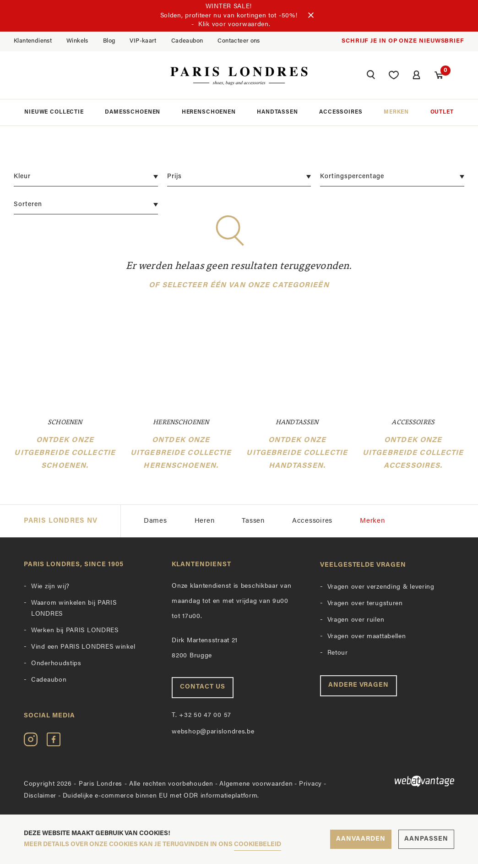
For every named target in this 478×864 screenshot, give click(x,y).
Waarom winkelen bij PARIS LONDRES (74, 609)
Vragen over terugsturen (365, 603)
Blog (109, 41)
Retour (337, 653)
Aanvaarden (361, 839)
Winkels (77, 41)
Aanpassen (426, 839)
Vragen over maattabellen (366, 636)
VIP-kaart (143, 41)
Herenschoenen (209, 112)
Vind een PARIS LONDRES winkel (83, 647)
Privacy (310, 784)
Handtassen (277, 112)
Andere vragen (358, 685)
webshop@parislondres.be (213, 731)
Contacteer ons (238, 41)
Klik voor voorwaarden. (234, 24)
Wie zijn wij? (50, 586)
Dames (155, 521)
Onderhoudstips (56, 663)
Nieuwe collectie (53, 112)
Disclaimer (40, 796)
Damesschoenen (132, 112)
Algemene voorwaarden (256, 784)
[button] (371, 76)
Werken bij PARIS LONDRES (75, 630)
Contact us (202, 687)
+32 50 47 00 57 (201, 715)
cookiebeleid (257, 844)
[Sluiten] (311, 15)
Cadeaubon (187, 41)
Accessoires (340, 112)
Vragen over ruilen (356, 620)
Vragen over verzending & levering (381, 587)
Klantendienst (33, 41)
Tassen (253, 521)
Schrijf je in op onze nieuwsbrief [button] (403, 41)
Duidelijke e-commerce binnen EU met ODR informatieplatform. (161, 796)
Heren (205, 521)
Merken (396, 112)
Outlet (442, 112)
